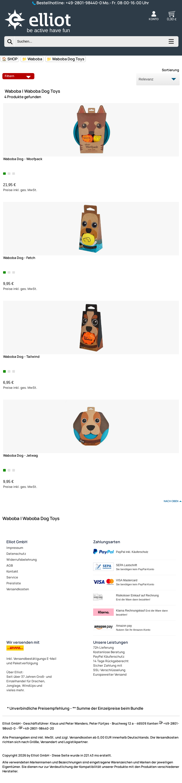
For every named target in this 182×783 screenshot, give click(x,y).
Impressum (14, 548)
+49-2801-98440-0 (84, 2)
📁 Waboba (32, 58)
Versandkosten (17, 589)
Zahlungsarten (106, 541)
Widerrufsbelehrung (21, 559)
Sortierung (170, 70)
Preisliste (13, 583)
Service (12, 577)
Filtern (19, 76)
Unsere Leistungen (110, 642)
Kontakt (12, 571)
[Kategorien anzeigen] (170, 43)
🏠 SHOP (10, 58)
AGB (9, 565)
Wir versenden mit (23, 642)
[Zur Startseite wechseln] (43, 33)
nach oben (171, 501)
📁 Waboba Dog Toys (65, 58)
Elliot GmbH (16, 541)
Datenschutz (16, 553)
